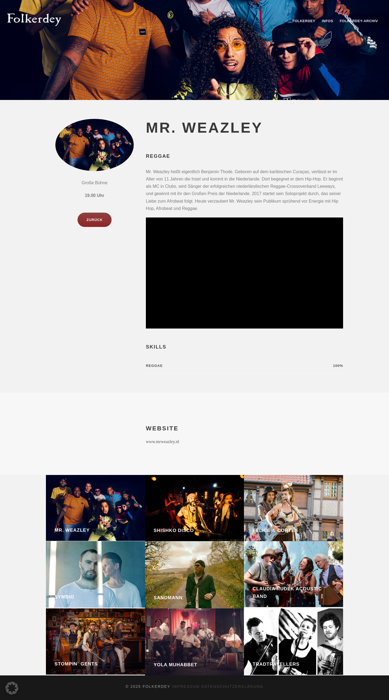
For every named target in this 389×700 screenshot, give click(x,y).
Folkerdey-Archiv (359, 21)
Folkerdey (303, 21)
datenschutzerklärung (232, 686)
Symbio (64, 596)
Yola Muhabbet (175, 664)
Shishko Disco (174, 530)
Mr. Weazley (72, 530)
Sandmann (168, 597)
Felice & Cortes (275, 530)
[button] (12, 688)
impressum (186, 686)
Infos (327, 21)
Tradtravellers (276, 664)
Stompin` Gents (76, 663)
